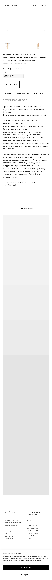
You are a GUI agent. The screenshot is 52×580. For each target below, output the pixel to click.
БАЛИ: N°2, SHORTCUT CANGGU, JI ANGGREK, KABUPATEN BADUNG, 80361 (14, 531)
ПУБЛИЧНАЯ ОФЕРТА (33, 530)
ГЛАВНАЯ (15, 5)
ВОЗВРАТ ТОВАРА (32, 525)
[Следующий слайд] (44, 30)
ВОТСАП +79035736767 (11, 525)
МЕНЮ (7, 5)
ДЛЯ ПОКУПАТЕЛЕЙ (33, 528)
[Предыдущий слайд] (7, 30)
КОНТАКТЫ (30, 535)
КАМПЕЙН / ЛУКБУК (33, 533)
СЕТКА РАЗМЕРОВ (15, 100)
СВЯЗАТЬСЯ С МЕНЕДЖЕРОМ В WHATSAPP (23, 93)
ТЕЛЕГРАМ (43, 5)
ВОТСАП (33, 5)
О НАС (29, 520)
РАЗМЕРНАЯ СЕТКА (32, 523)
